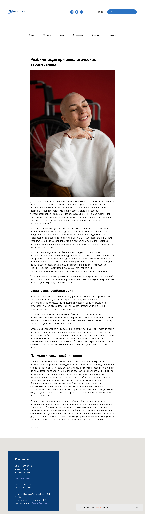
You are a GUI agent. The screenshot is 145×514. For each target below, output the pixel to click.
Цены (61, 35)
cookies (99, 507)
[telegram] (81, 12)
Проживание (78, 35)
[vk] (72, 12)
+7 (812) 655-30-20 (95, 12)
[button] (122, 11)
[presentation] (72, 12)
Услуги (46, 35)
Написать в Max (22, 481)
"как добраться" (39, 506)
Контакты (112, 35)
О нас (31, 35)
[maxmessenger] (76, 12)
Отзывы (95, 35)
